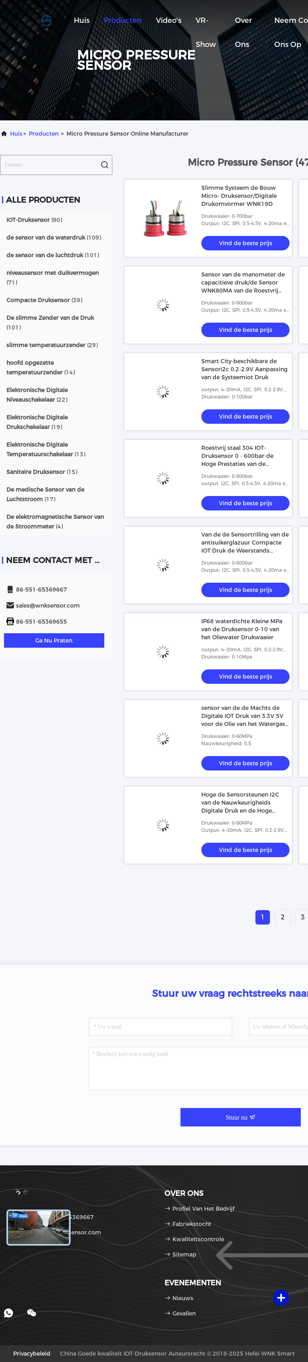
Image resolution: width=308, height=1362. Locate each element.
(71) (52, 277)
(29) (52, 345)
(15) (41, 472)
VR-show (206, 24)
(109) (53, 237)
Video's (168, 20)
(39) (44, 300)
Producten (123, 20)
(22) (37, 394)
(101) (52, 255)
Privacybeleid (32, 1353)
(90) (34, 220)
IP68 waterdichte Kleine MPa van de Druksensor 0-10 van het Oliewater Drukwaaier (241, 629)
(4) (55, 521)
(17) (45, 494)
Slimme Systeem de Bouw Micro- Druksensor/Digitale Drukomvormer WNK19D (239, 195)
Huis (81, 20)
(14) (40, 367)
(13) (45, 449)
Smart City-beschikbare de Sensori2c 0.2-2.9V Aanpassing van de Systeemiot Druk (244, 369)
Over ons (243, 24)
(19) (37, 422)
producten (44, 133)
